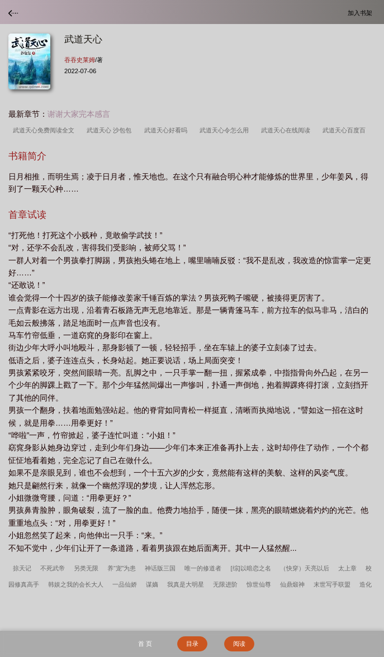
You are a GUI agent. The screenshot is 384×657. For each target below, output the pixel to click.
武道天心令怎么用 (226, 130)
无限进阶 (225, 584)
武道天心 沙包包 (111, 130)
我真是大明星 (185, 584)
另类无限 (86, 568)
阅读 (239, 643)
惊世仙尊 (258, 584)
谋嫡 (152, 584)
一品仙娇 (124, 584)
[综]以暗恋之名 (250, 568)
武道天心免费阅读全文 (45, 130)
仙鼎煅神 (292, 584)
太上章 (347, 568)
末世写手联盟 (332, 584)
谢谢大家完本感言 (79, 114)
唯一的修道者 (202, 568)
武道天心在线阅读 (287, 130)
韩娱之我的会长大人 (75, 584)
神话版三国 (160, 568)
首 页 (145, 643)
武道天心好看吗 (167, 130)
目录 (192, 643)
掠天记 (22, 568)
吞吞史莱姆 (79, 59)
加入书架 (362, 12)
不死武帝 (52, 568)
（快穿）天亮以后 (304, 568)
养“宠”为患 (121, 568)
